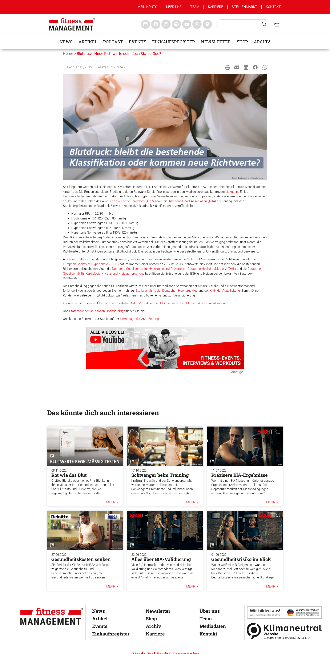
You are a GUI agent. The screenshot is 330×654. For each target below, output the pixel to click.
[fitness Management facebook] (155, 24)
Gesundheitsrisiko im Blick (241, 559)
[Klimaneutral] (284, 631)
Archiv (262, 41)
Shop (242, 41)
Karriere (215, 7)
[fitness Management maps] (207, 24)
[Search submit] (264, 24)
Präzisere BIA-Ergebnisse (239, 475)
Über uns (174, 7)
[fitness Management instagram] (166, 24)
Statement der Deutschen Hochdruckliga (97, 311)
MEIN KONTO (147, 7)
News (66, 41)
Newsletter (216, 41)
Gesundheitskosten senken (81, 559)
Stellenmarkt (244, 7)
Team (194, 7)
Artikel (88, 41)
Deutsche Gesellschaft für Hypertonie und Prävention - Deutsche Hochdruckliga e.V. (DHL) (174, 269)
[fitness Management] (51, 616)
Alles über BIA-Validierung (161, 559)
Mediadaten (213, 626)
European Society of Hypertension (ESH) (91, 264)
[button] (227, 67)
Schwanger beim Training (160, 475)
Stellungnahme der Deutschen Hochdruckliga (167, 290)
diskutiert (232, 192)
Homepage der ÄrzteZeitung (139, 319)
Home (68, 53)
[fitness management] (72, 24)
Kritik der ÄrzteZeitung (225, 290)
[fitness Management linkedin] (145, 24)
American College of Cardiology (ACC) (128, 201)
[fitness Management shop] (276, 24)
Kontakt (273, 7)
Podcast (113, 41)
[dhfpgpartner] (284, 612)
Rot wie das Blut (69, 475)
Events (137, 41)
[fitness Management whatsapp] (197, 24)
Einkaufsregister (173, 41)
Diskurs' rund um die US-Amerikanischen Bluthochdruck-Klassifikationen (179, 303)
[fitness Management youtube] (186, 24)
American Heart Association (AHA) (192, 201)
